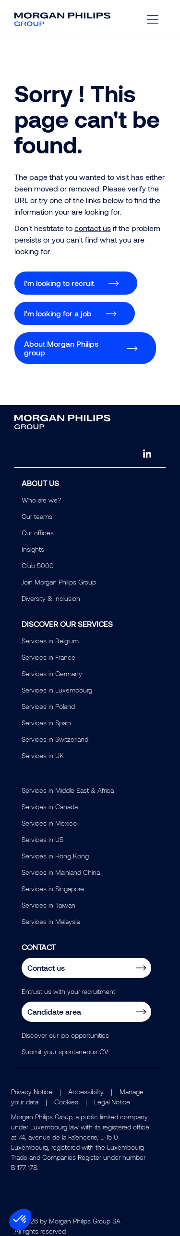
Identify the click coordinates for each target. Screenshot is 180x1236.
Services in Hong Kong (55, 856)
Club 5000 (38, 565)
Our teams (37, 516)
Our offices (38, 533)
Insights (33, 549)
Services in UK (43, 755)
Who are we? (41, 500)
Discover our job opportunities (65, 1035)
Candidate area (54, 1011)
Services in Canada (50, 806)
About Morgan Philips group (61, 348)
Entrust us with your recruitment (68, 991)
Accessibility (86, 1091)
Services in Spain (46, 723)
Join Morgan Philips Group (59, 582)
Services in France (48, 657)
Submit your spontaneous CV (65, 1051)
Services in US (42, 839)
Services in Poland (48, 706)
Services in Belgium (50, 641)
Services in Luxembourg (57, 690)
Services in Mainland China (61, 872)
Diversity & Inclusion (51, 598)
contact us (92, 227)
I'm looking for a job (58, 313)
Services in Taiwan (48, 905)
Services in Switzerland (55, 739)
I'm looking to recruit (59, 282)
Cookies (66, 1102)
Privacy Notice (31, 1091)
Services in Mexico (49, 823)
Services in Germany (52, 673)
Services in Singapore (53, 888)
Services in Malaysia (51, 921)
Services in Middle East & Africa (68, 790)
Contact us (46, 967)
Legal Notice (112, 1102)
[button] (20, 1219)
